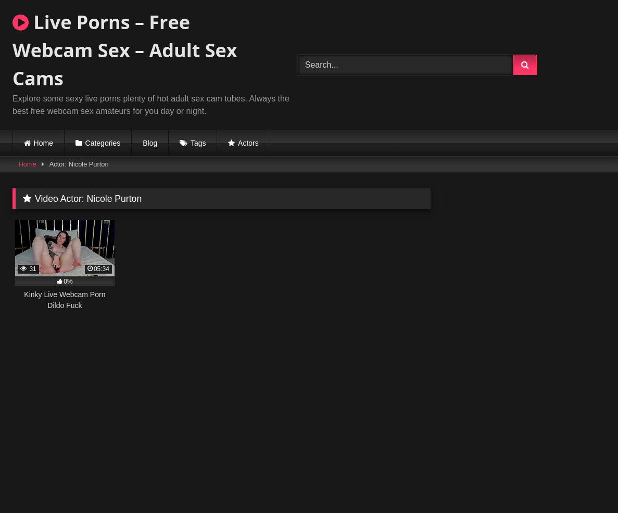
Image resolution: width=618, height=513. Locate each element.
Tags (198, 143)
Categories (103, 143)
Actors (248, 143)
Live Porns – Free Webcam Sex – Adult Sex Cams (124, 50)
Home (43, 143)
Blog (150, 143)
